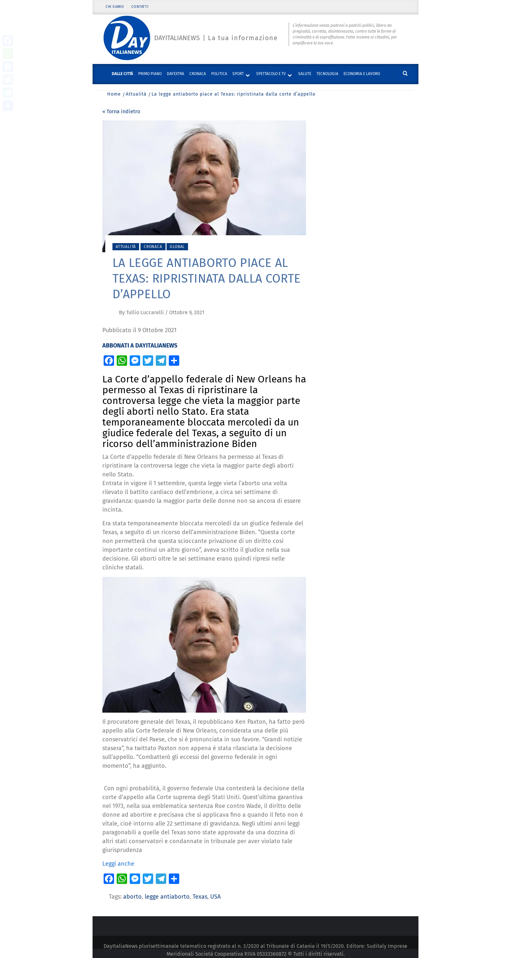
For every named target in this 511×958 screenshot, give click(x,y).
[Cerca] (405, 73)
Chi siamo (115, 7)
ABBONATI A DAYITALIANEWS (139, 345)
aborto (132, 896)
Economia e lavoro (361, 73)
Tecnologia (327, 73)
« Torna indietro (121, 111)
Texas (200, 896)
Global (177, 246)
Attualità (126, 246)
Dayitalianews (177, 38)
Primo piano (150, 73)
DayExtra (175, 73)
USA (215, 896)
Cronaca (197, 73)
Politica (219, 73)
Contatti (140, 7)
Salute (304, 73)
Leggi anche (118, 863)
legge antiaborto (167, 896)
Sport (238, 73)
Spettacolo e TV (271, 73)
